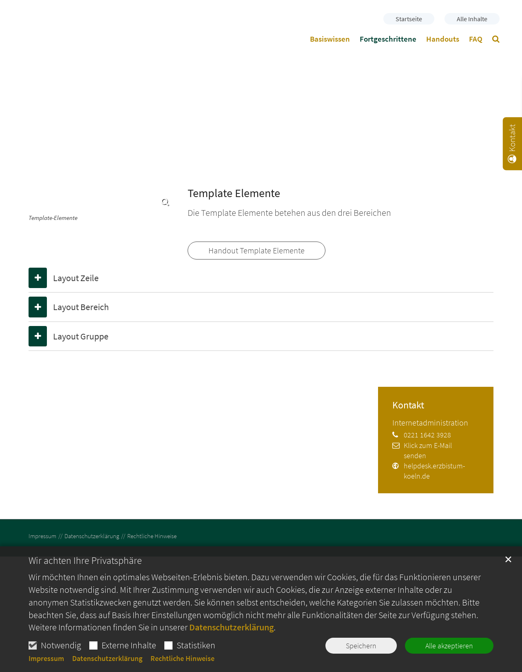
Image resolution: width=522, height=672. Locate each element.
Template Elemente (234, 193)
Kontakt (408, 405)
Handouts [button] (442, 39)
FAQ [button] (475, 39)
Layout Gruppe (80, 336)
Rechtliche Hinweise (182, 658)
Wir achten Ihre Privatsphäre (85, 560)
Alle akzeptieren (449, 645)
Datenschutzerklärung (231, 627)
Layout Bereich (81, 307)
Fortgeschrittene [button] (388, 39)
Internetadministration (430, 422)
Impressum (46, 658)
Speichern (361, 645)
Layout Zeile (76, 278)
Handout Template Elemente (256, 250)
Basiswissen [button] (330, 39)
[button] (496, 40)
